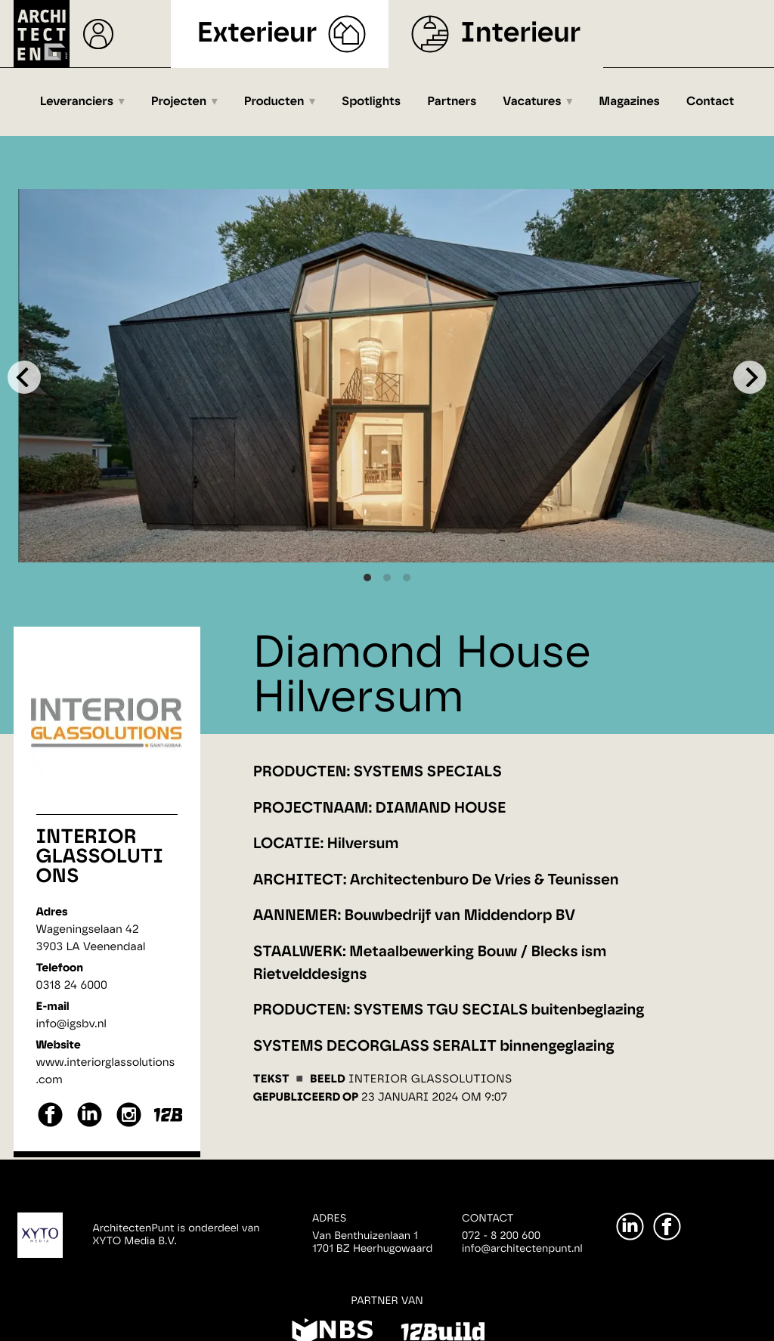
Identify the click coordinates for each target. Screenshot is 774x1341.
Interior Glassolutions (99, 857)
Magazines (629, 102)
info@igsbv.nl (71, 1024)
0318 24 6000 (71, 985)
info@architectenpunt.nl (522, 1248)
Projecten (178, 102)
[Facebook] (667, 1226)
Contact (710, 102)
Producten (274, 102)
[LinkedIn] (630, 1226)
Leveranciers (76, 102)
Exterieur (257, 34)
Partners (451, 102)
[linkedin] (90, 1125)
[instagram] (129, 1125)
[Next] (749, 377)
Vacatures (532, 102)
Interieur (520, 34)
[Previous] (24, 377)
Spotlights (371, 102)
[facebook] (50, 1125)
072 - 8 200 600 (501, 1236)
